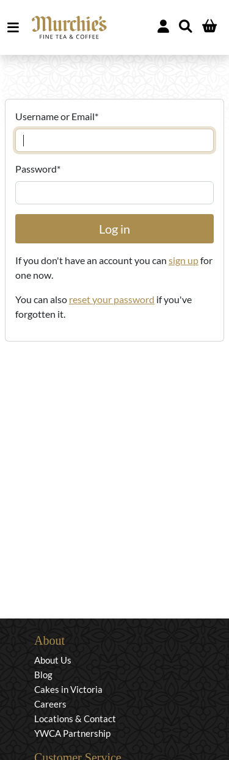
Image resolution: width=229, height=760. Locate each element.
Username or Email (56, 116)
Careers (50, 703)
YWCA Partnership (72, 733)
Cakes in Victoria (68, 689)
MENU (15, 27)
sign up (183, 260)
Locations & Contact (75, 718)
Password (37, 168)
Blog (43, 674)
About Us (52, 659)
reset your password (111, 299)
